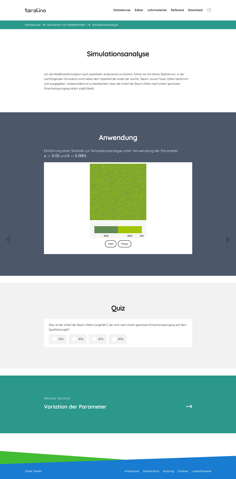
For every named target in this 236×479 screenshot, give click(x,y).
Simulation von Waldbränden (66, 24)
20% (61, 339)
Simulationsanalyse (105, 24)
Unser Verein (33, 471)
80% (121, 339)
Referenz (177, 10)
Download (195, 10)
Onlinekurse (121, 10)
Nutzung (168, 471)
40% (81, 339)
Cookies (183, 471)
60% (101, 339)
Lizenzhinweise (201, 471)
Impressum (132, 471)
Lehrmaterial (157, 10)
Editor (139, 10)
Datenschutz (151, 471)
